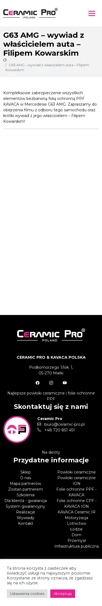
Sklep (25, 472)
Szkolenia (26, 495)
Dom (76, 534)
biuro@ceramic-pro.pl (61, 424)
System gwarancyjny (25, 506)
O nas (25, 477)
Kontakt (25, 523)
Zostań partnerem (25, 489)
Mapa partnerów (25, 483)
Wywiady (25, 517)
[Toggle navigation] (92, 13)
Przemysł (76, 540)
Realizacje (25, 512)
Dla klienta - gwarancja (25, 500)
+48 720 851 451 (56, 430)
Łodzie (76, 529)
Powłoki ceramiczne (76, 472)
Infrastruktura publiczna (76, 546)
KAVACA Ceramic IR (76, 512)
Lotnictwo (76, 523)
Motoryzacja (76, 517)
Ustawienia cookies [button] (27, 593)
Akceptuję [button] (63, 593)
